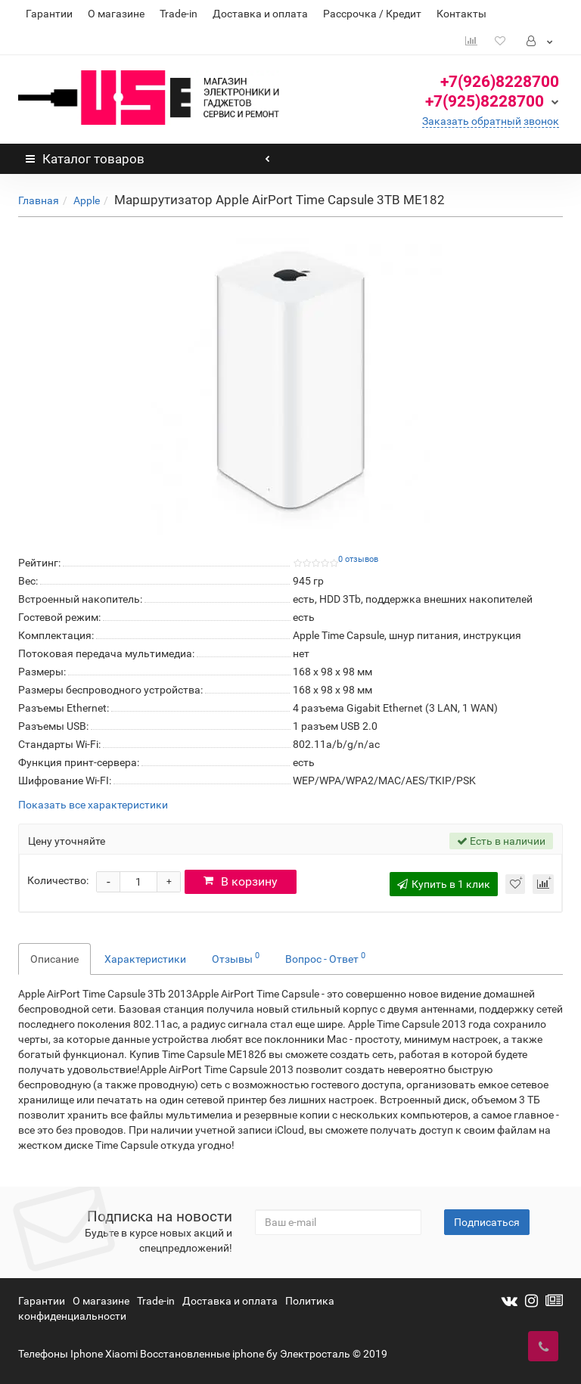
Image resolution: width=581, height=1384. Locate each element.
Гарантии (49, 14)
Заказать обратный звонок (490, 121)
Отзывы (235, 957)
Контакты (461, 14)
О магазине (116, 14)
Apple (86, 200)
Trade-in (178, 14)
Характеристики (145, 959)
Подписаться (487, 1222)
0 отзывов (358, 559)
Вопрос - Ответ (325, 957)
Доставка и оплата (260, 14)
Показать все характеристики (93, 805)
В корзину (244, 881)
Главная (38, 200)
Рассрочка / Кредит (372, 14)
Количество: (58, 880)
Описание (54, 959)
